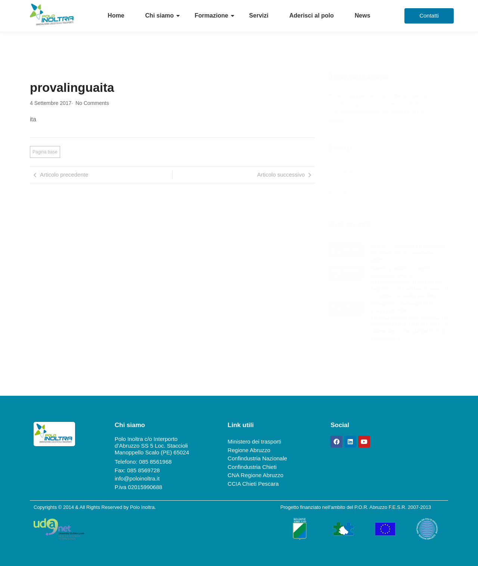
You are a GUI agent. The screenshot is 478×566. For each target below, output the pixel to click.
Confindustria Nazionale (257, 458)
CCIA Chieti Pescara (253, 484)
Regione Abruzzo (249, 450)
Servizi (259, 15)
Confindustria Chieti (252, 467)
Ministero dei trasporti (254, 441)
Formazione (211, 15)
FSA (343, 192)
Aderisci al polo (311, 15)
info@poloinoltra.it (137, 478)
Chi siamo (159, 15)
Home (116, 15)
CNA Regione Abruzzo (255, 475)
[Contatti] (429, 16)
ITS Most (349, 172)
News (362, 15)
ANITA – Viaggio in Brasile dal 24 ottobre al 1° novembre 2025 (408, 252)
